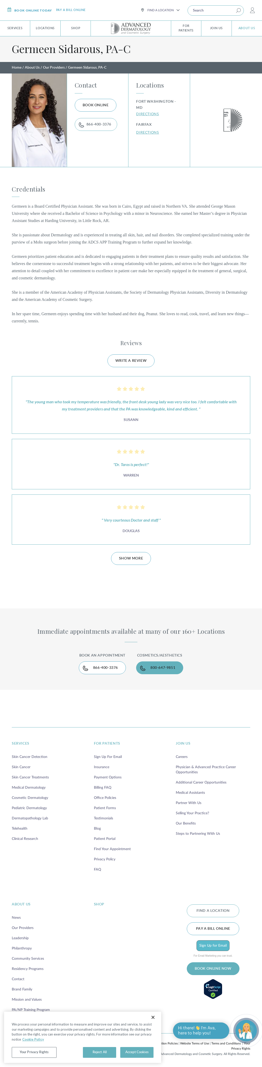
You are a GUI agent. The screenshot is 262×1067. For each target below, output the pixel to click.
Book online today (29, 9)
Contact (18, 979)
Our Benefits (186, 823)
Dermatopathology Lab (30, 818)
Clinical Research (25, 839)
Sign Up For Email (108, 757)
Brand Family (22, 989)
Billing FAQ (102, 787)
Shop (75, 28)
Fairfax (143, 124)
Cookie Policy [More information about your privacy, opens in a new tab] (33, 1039)
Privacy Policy (104, 859)
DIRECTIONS (147, 114)
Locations (45, 28)
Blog (97, 828)
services (20, 743)
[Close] (153, 1017)
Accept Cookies (137, 1052)
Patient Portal (104, 839)
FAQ (97, 869)
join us (183, 743)
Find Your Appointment (112, 849)
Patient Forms (105, 808)
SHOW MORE (131, 558)
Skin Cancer (21, 767)
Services (15, 28)
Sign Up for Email (213, 945)
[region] (82, 1037)
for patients (107, 743)
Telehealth (19, 828)
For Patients (186, 28)
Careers (182, 757)
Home (16, 67)
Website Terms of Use (194, 1043)
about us (21, 904)
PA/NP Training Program (31, 1010)
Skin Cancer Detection (29, 757)
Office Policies (105, 798)
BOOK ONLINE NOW (213, 968)
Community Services (28, 958)
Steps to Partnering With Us (198, 834)
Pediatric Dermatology (29, 808)
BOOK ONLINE (96, 105)
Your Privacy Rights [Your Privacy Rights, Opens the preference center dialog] (34, 1052)
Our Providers (54, 67)
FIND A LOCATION (213, 911)
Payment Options (108, 777)
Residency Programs (27, 969)
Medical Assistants (190, 793)
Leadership (20, 938)
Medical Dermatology (29, 787)
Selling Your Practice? (192, 813)
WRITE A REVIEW (131, 361)
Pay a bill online (71, 10)
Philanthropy (22, 948)
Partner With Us (188, 803)
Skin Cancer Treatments (30, 777)
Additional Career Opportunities (201, 782)
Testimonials (103, 818)
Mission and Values (27, 999)
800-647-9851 (162, 668)
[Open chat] (246, 1030)
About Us (246, 28)
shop (99, 904)
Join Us (216, 28)
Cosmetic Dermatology (30, 798)
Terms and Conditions (226, 1043)
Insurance (101, 767)
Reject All (100, 1052)
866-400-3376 (98, 124)
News (16, 918)
